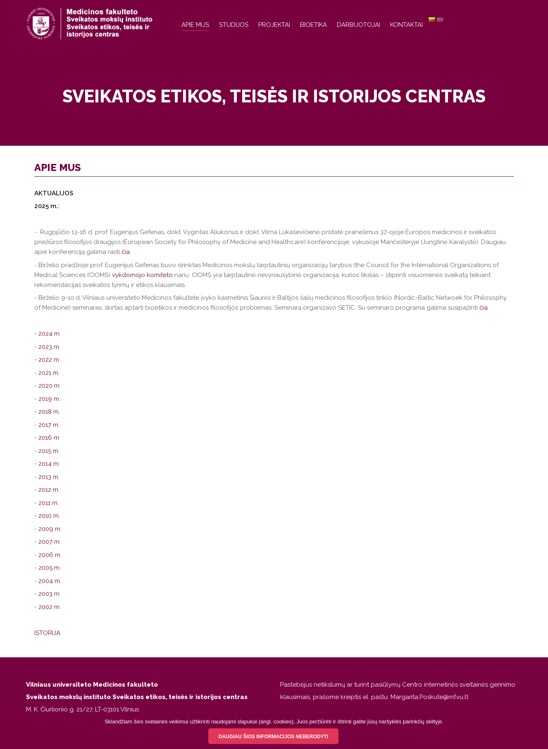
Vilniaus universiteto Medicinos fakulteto (92, 684)
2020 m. (49, 385)
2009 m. (50, 529)
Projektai (274, 24)
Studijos (233, 24)
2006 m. (50, 555)
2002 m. (49, 607)
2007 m (49, 541)
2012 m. (49, 489)
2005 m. (49, 567)
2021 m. (49, 373)
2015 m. (49, 451)
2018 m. (49, 411)
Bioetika (313, 24)
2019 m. (49, 399)
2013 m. (49, 477)
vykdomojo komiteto (142, 275)
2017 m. (49, 425)
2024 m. (49, 333)
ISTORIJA (47, 633)
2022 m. (50, 359)
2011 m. (48, 503)
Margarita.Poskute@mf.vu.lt (429, 697)
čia (126, 252)
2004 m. (49, 581)
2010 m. (49, 515)
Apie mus (195, 24)
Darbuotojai (358, 24)
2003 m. (49, 593)
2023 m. (49, 347)
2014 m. (49, 463)
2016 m (48, 437)
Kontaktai (406, 24)
